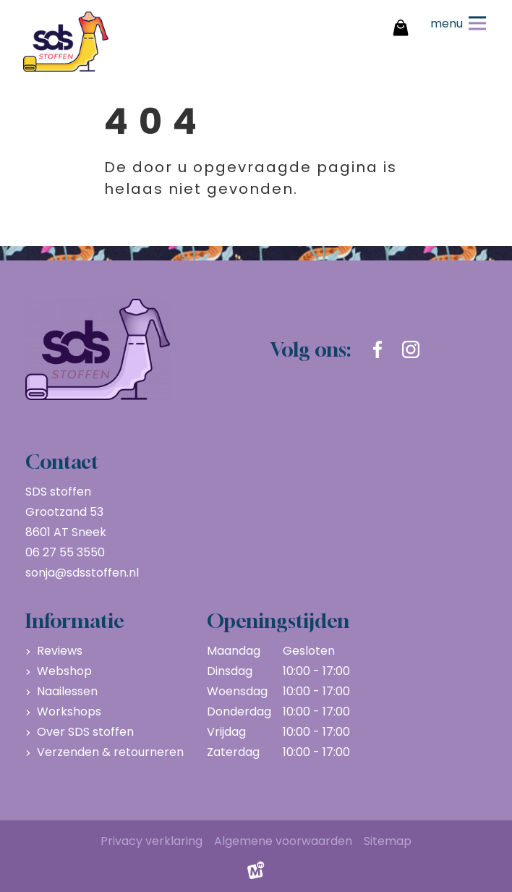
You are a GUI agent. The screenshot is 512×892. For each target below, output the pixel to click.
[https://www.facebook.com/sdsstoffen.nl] (377, 349)
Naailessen (67, 691)
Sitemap (387, 841)
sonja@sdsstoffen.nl (82, 572)
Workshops (69, 711)
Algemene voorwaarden (283, 841)
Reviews (59, 650)
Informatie (74, 620)
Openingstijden (278, 620)
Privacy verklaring (151, 841)
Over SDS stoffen (85, 731)
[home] (66, 41)
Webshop (64, 671)
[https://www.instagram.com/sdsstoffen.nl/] (410, 349)
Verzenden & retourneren (110, 752)
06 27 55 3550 (65, 552)
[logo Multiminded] (256, 874)
